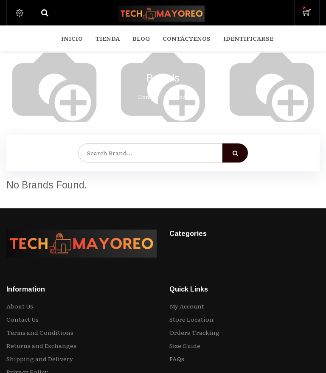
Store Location (191, 319)
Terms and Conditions (39, 332)
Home (146, 97)
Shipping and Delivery (39, 358)
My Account (186, 306)
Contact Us (22, 319)
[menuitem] (72, 38)
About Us (19, 306)
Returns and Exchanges (41, 345)
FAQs (176, 358)
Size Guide (184, 345)
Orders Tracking (194, 332)
